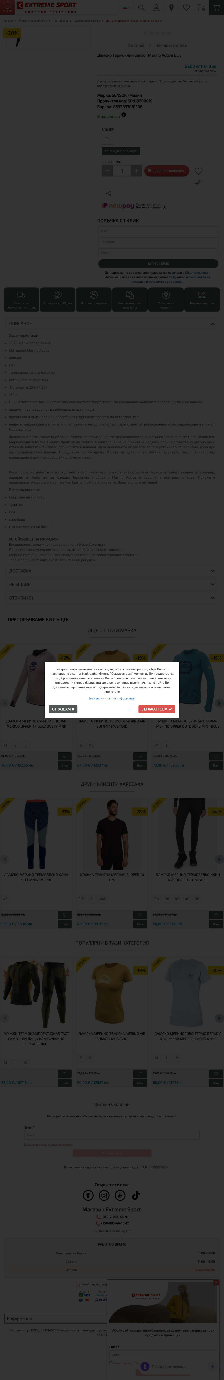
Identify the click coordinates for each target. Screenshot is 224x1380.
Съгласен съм (156, 709)
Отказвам (63, 709)
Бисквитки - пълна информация (112, 698)
